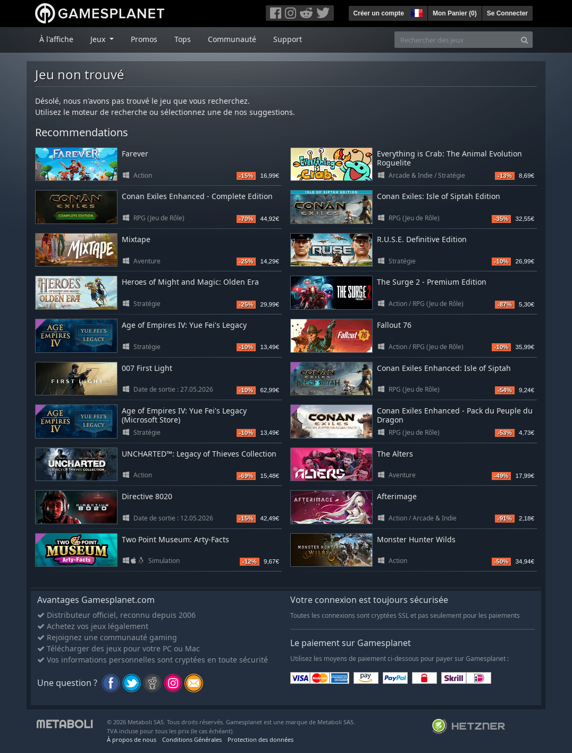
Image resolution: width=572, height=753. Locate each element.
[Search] (524, 39)
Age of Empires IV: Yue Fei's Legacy (184, 325)
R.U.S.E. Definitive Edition (422, 239)
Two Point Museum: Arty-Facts (175, 539)
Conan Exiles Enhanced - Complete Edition (197, 196)
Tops (182, 39)
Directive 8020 (147, 496)
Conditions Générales (192, 739)
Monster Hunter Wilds (416, 539)
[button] (416, 11)
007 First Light (147, 368)
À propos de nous (131, 739)
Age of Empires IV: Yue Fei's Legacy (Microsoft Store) (184, 415)
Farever (135, 153)
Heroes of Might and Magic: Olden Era (190, 282)
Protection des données (260, 739)
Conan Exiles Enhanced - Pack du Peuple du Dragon (455, 415)
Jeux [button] (98, 39)
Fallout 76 (394, 325)
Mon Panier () (455, 13)
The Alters (395, 454)
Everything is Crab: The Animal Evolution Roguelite (449, 158)
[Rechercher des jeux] (455, 39)
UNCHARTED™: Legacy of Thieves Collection (199, 454)
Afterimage (397, 496)
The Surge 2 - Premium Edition (431, 282)
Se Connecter (507, 13)
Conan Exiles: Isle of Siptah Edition (438, 196)
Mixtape (136, 239)
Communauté (232, 39)
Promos (144, 39)
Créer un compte (379, 13)
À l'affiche (56, 39)
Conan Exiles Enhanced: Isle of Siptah (444, 368)
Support (287, 39)
